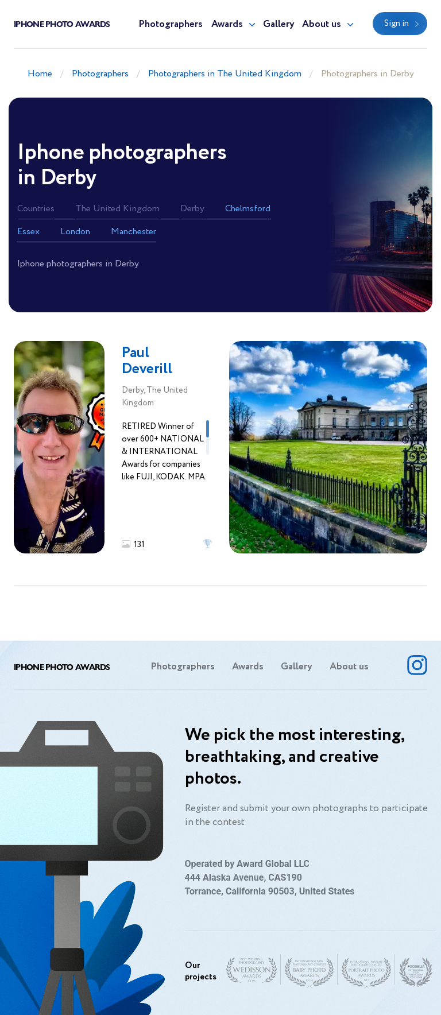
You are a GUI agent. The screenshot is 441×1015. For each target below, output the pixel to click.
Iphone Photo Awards (62, 23)
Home (40, 73)
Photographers (170, 24)
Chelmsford (247, 208)
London (75, 231)
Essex (28, 231)
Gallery (279, 24)
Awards (227, 24)
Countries (36, 208)
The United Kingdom (117, 208)
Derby (192, 208)
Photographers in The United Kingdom (224, 73)
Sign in (396, 23)
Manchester (133, 231)
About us (321, 24)
